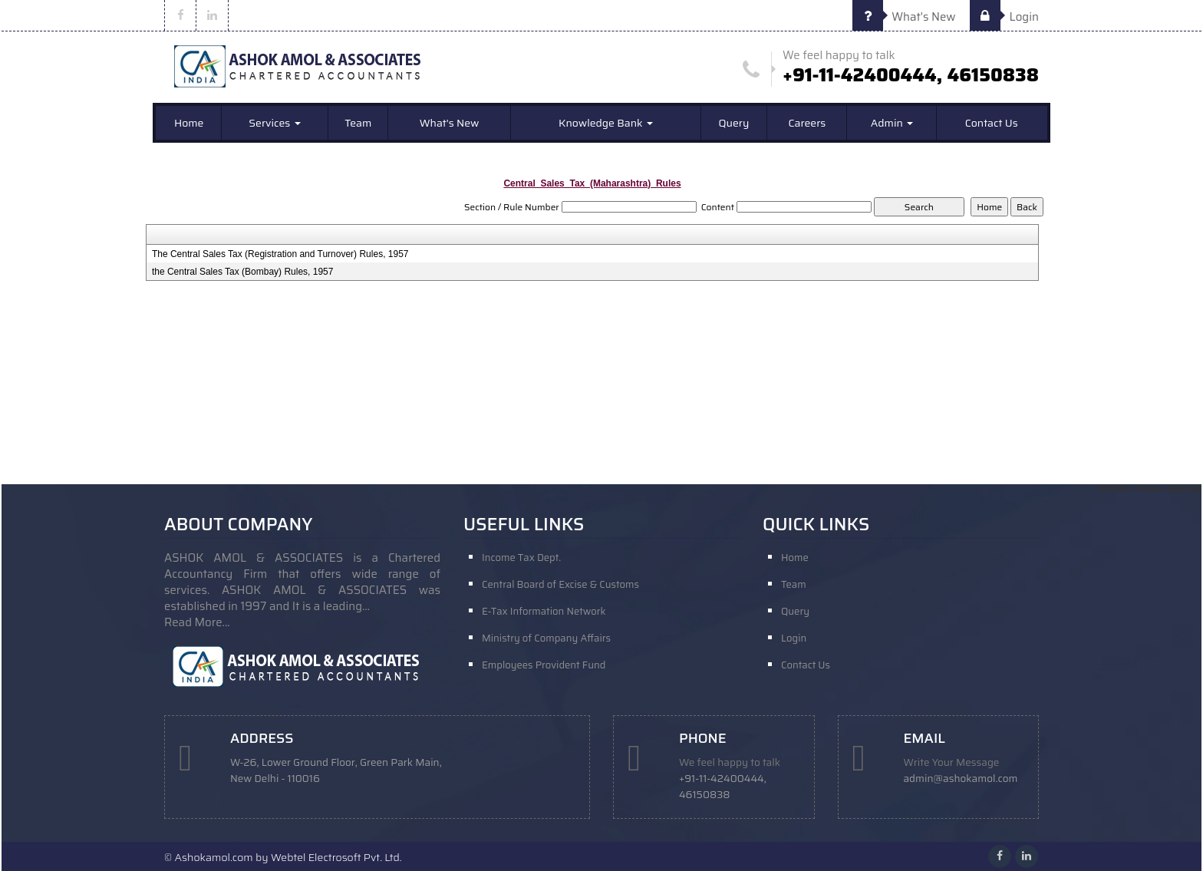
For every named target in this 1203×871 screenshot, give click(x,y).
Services (274, 122)
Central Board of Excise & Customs (560, 584)
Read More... (197, 622)
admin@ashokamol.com (961, 778)
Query (734, 122)
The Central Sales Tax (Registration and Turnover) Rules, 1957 (280, 254)
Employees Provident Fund (543, 665)
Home (189, 122)
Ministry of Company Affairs (546, 638)
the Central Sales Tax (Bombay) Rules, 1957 (243, 271)
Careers (807, 122)
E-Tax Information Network (544, 611)
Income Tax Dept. (521, 557)
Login (1004, 17)
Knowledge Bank (606, 122)
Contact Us (991, 122)
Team (357, 122)
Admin (892, 122)
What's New (904, 17)
